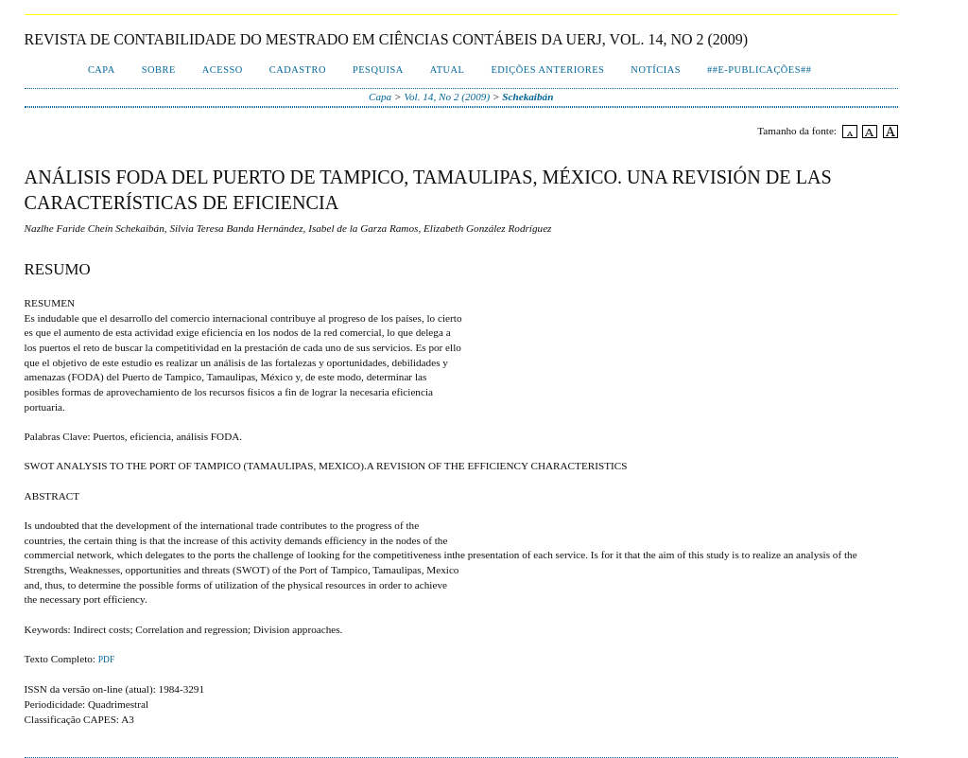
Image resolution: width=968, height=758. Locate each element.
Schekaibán (527, 96)
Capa (101, 69)
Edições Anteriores (547, 69)
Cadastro (297, 69)
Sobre (159, 69)
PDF (106, 659)
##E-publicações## (759, 69)
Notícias (656, 69)
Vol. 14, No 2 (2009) (447, 96)
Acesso (222, 69)
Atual (447, 69)
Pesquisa (378, 69)
